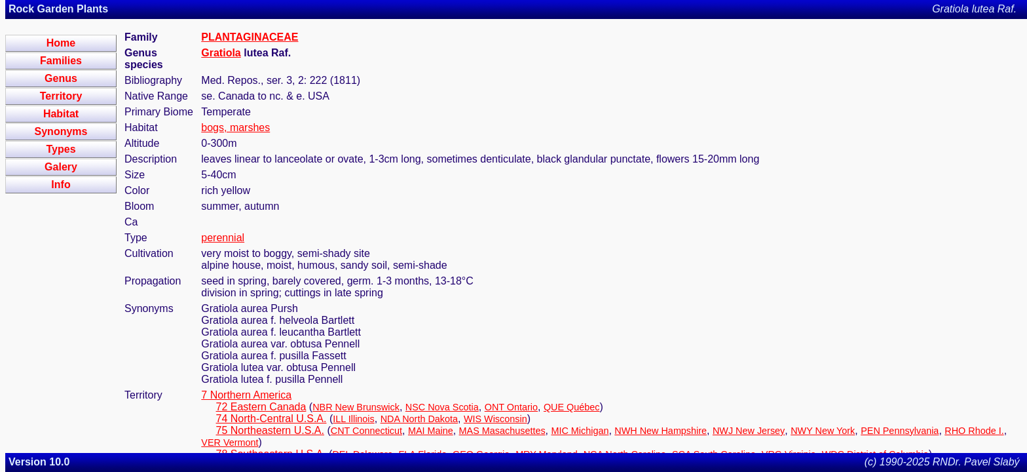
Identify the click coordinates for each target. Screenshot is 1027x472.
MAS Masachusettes (502, 430)
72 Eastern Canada (261, 406)
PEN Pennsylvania (900, 430)
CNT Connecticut (366, 430)
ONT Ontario (511, 407)
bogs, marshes (235, 127)
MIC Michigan (579, 430)
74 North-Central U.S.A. (271, 418)
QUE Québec (572, 407)
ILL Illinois (353, 419)
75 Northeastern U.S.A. (270, 430)
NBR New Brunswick (356, 407)
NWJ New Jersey (749, 430)
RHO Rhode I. (973, 430)
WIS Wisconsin (495, 419)
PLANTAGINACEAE (249, 37)
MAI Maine (430, 430)
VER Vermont (229, 442)
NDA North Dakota (419, 419)
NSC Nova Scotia (442, 407)
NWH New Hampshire (660, 430)
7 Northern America (246, 395)
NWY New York (823, 430)
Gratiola (220, 52)
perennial (222, 237)
